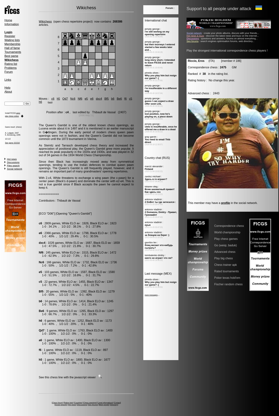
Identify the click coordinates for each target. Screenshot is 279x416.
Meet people (104, 405)
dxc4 (99, 98)
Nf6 (80, 98)
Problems (11, 67)
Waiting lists (12, 40)
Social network (14, 169)
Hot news (12, 159)
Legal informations (105, 403)
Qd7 (65, 98)
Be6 (119, 98)
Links (8, 79)
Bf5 (106, 98)
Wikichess (45, 21)
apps (18, 113)
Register (10, 36)
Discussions (13, 162)
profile (225, 202)
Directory (114, 405)
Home (8, 20)
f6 (125, 98)
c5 (130, 98)
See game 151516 (12, 143)
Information (12, 24)
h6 (40, 102)
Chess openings (89, 403)
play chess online (12, 116)
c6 (52, 98)
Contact (117, 403)
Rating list (11, 63)
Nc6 (72, 98)
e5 (86, 98)
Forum (9, 71)
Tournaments (13, 52)
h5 (58, 98)
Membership (12, 44)
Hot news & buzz (195, 35)
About (8, 91)
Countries (78, 403)
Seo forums (93, 405)
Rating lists (68, 403)
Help (7, 87)
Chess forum (57, 403)
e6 (92, 98)
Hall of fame (12, 48)
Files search (13, 165)
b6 (112, 98)
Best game (11, 56)
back (50, 102)
